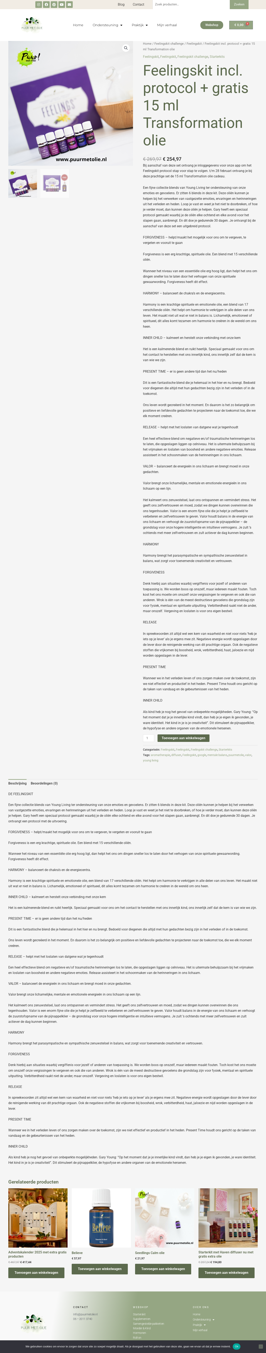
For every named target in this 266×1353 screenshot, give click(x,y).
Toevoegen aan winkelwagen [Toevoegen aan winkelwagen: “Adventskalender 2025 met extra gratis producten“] (36, 1273)
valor (248, 755)
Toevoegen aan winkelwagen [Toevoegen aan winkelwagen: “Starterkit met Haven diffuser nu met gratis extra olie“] (226, 1273)
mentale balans (217, 755)
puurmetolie (236, 755)
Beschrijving (17, 783)
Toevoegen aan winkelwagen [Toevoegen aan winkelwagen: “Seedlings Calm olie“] (163, 1269)
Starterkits (217, 57)
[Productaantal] (148, 738)
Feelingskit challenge (169, 44)
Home (78, 25)
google (201, 755)
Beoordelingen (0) (44, 783)
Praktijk (140, 25)
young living (150, 760)
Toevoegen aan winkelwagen (183, 738)
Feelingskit (194, 44)
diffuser (176, 755)
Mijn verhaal (167, 25)
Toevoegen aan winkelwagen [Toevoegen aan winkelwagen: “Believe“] (100, 1269)
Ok (236, 1346)
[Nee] (261, 1346)
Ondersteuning (107, 25)
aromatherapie (160, 755)
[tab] (17, 783)
